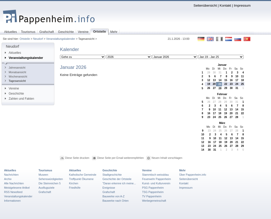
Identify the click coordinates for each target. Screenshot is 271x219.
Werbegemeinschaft (154, 200)
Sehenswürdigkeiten (51, 179)
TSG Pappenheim (153, 192)
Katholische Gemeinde (82, 174)
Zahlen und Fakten (19, 98)
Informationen (12, 200)
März (222, 122)
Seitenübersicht (205, 5)
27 (214, 88)
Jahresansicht (15, 67)
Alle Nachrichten (14, 183)
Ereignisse (108, 187)
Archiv (7, 179)
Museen (43, 174)
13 (214, 80)
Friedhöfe (75, 187)
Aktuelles (13, 53)
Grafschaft (45, 192)
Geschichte (14, 93)
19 (208, 84)
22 (225, 84)
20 (214, 84)
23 (231, 84)
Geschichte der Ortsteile (116, 179)
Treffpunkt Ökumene (81, 179)
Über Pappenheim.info (192, 174)
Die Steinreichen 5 (50, 183)
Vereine (12, 88)
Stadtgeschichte (112, 174)
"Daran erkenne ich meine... (119, 183)
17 (236, 80)
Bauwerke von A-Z (113, 196)
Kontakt (225, 5)
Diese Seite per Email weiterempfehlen (120, 157)
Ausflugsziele (47, 187)
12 (208, 80)
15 (225, 80)
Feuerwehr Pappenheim (156, 179)
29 (208, 72)
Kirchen (73, 183)
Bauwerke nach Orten (115, 200)
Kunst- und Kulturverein (156, 183)
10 (236, 76)
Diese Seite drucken (77, 157)
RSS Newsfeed (13, 192)
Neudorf (38, 38)
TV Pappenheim (152, 196)
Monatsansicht (15, 72)
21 (219, 84)
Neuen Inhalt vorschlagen (167, 157)
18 (242, 80)
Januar (222, 64)
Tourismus (45, 170)
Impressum (242, 5)
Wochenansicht (16, 76)
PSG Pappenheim (153, 187)
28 (220, 88)
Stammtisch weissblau (155, 174)
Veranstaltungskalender (60, 38)
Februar (222, 94)
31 (220, 72)
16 (231, 80)
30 (214, 72)
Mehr (182, 170)
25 (242, 84)
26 (208, 88)
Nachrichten (11, 174)
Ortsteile (25, 38)
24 (236, 84)
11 (242, 76)
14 (220, 80)
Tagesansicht (15, 80)
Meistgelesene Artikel (17, 187)
